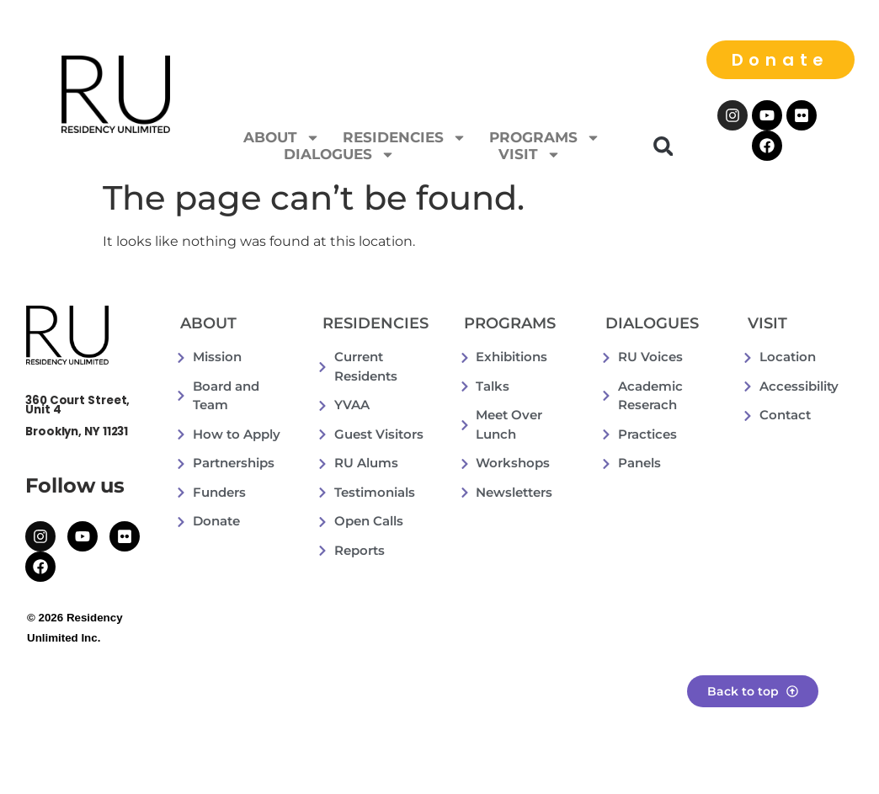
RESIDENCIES (404, 137)
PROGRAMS (544, 137)
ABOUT (281, 137)
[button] (663, 146)
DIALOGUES (339, 154)
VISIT (529, 154)
